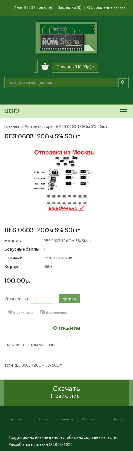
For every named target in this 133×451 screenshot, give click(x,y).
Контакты (89, 419)
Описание (66, 328)
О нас (43, 419)
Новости (66, 419)
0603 (48, 266)
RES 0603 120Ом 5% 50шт (83, 126)
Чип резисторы (39, 126)
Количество (16, 298)
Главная (11, 126)
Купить (69, 298)
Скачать (67, 391)
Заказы (118, 419)
